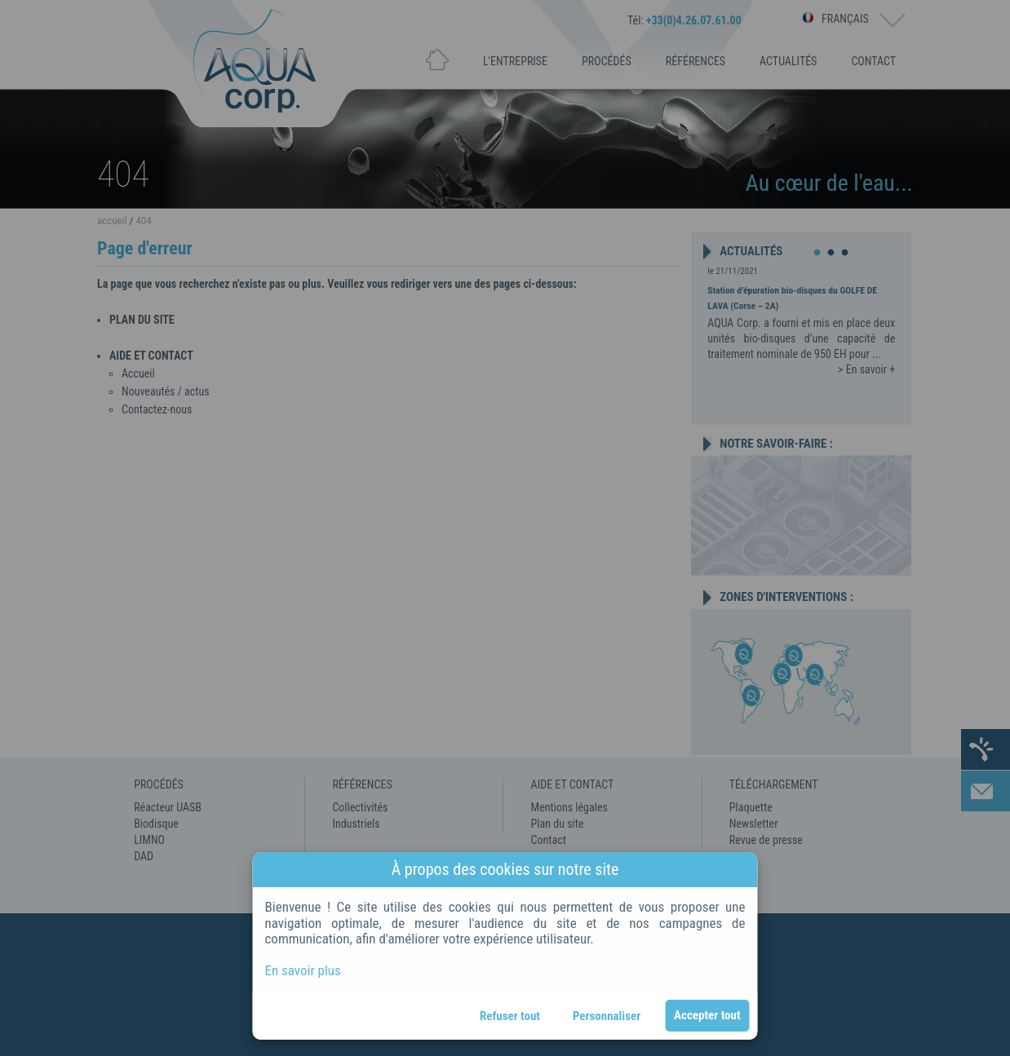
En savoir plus (303, 970)
